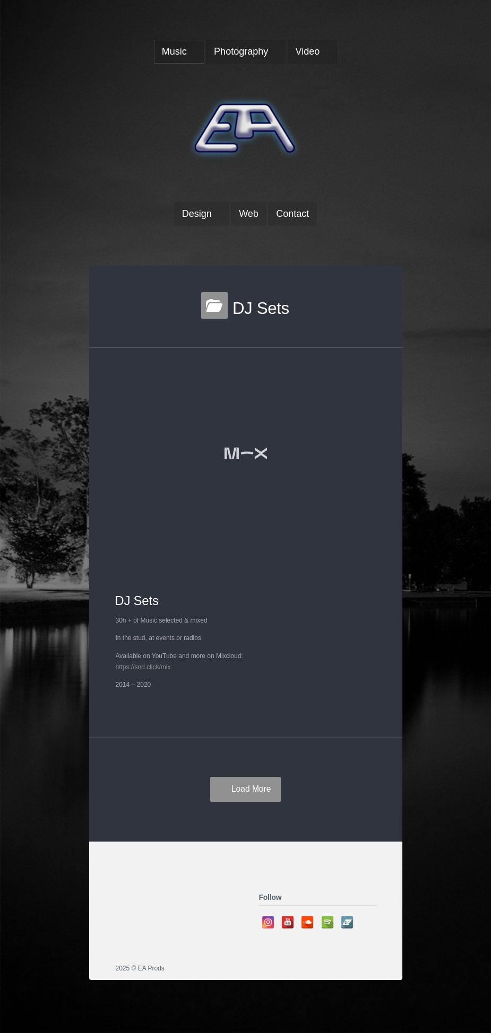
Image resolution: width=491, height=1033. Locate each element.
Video (308, 51)
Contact (292, 213)
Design (197, 213)
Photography (241, 51)
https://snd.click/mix (143, 667)
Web (249, 213)
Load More (251, 788)
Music (174, 51)
